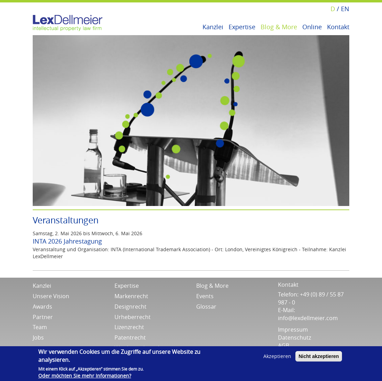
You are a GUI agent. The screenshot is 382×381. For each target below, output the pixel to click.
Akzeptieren (277, 356)
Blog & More (279, 26)
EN (345, 9)
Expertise (242, 26)
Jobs (38, 337)
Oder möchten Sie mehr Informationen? (84, 375)
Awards (42, 306)
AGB (283, 345)
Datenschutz (294, 337)
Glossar (206, 306)
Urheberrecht (132, 317)
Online (312, 26)
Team (40, 327)
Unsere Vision (51, 296)
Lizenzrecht (129, 327)
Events (205, 296)
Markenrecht (131, 296)
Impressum (293, 329)
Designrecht (130, 306)
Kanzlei (212, 26)
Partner (43, 317)
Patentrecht (130, 337)
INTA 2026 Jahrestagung (67, 241)
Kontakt (338, 26)
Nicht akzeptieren (319, 356)
